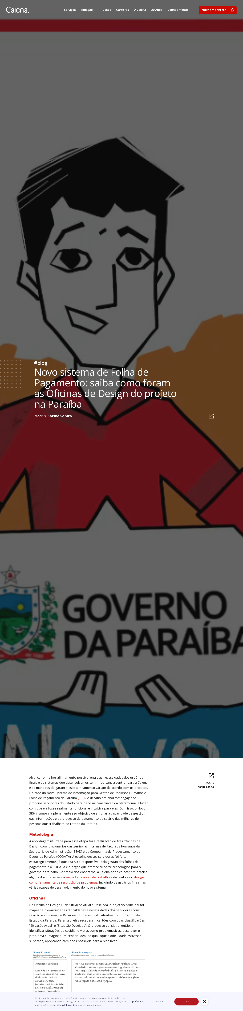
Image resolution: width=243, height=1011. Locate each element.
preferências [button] (138, 1001)
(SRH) (82, 798)
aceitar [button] (186, 1001)
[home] (17, 10)
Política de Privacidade (67, 1005)
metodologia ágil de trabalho (88, 877)
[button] (204, 1001)
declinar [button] (159, 1001)
